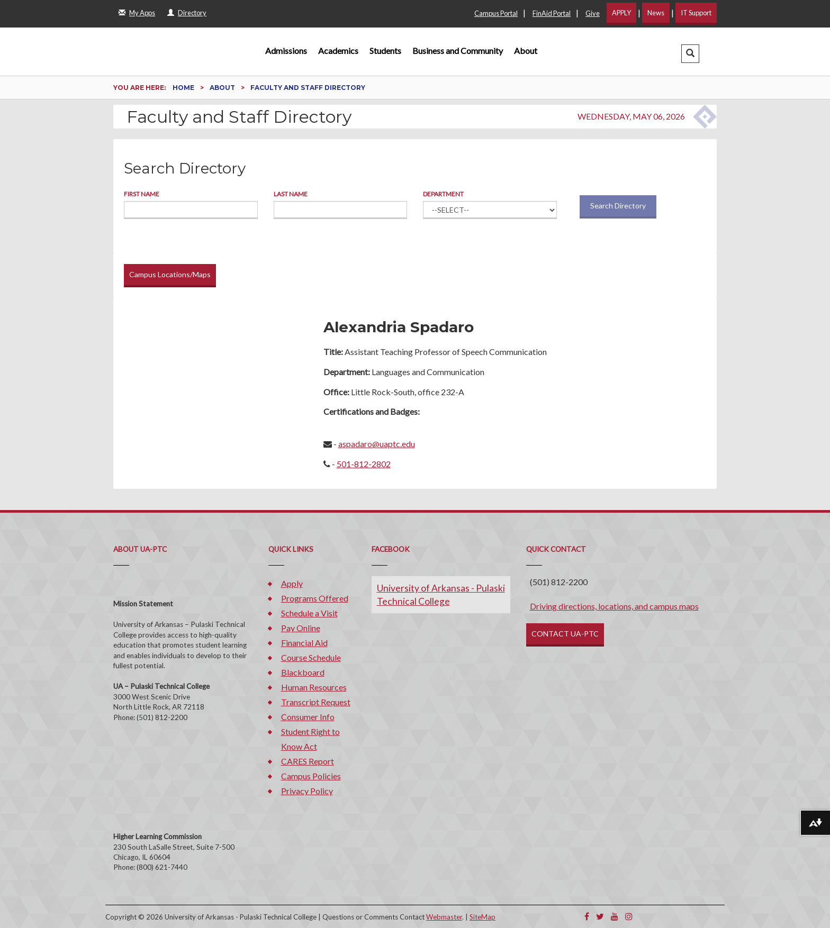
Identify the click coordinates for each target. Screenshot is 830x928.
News (655, 12)
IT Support (696, 12)
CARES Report (307, 761)
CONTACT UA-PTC (565, 633)
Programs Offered (314, 598)
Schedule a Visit (309, 613)
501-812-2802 (364, 464)
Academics (338, 51)
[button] (690, 53)
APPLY (621, 12)
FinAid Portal (552, 13)
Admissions (286, 51)
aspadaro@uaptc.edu (376, 444)
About (525, 51)
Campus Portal (496, 13)
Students (385, 51)
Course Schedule (311, 657)
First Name (141, 194)
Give (592, 13)
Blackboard (302, 672)
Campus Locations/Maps (170, 274)
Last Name (291, 194)
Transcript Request (315, 702)
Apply (292, 583)
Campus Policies (311, 776)
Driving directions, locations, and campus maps (614, 606)
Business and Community (457, 51)
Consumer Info (308, 717)
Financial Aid (304, 643)
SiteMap (482, 917)
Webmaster (444, 917)
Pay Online (300, 628)
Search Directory (618, 205)
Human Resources (314, 687)
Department (443, 194)
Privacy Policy (307, 791)
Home (184, 88)
